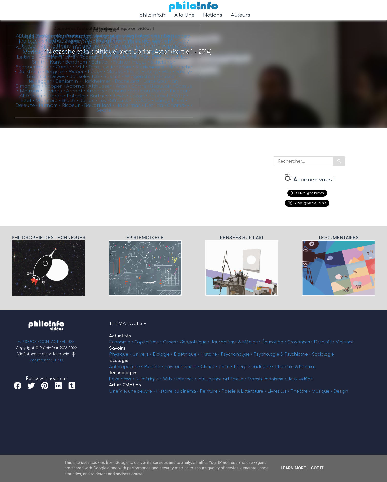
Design (340, 391)
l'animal (307, 366)
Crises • (171, 342)
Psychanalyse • (237, 354)
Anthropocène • (126, 366)
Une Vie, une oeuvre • (132, 391)
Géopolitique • (195, 342)
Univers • (142, 354)
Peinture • (211, 391)
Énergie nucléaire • (254, 366)
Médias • (252, 342)
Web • (169, 379)
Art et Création (125, 385)
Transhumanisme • (267, 379)
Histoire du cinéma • (178, 391)
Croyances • (300, 342)
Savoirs (117, 348)
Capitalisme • (148, 342)
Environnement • (182, 366)
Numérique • (149, 379)
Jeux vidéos (300, 379)
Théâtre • (301, 391)
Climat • (209, 366)
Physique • (120, 354)
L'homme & (287, 366)
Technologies (123, 373)
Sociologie (323, 354)
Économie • (121, 342)
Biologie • (163, 354)
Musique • (322, 391)
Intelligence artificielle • (222, 379)
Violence (345, 342)
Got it (317, 468)
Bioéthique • (187, 354)
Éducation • (274, 342)
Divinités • (325, 342)
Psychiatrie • (298, 354)
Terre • (226, 366)
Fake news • (122, 379)
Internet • (186, 379)
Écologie (118, 360)
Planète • (154, 366)
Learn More (293, 468)
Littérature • (254, 391)
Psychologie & (269, 354)
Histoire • (210, 354)
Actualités (120, 336)
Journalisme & (226, 342)
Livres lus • (279, 391)
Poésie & (231, 391)
